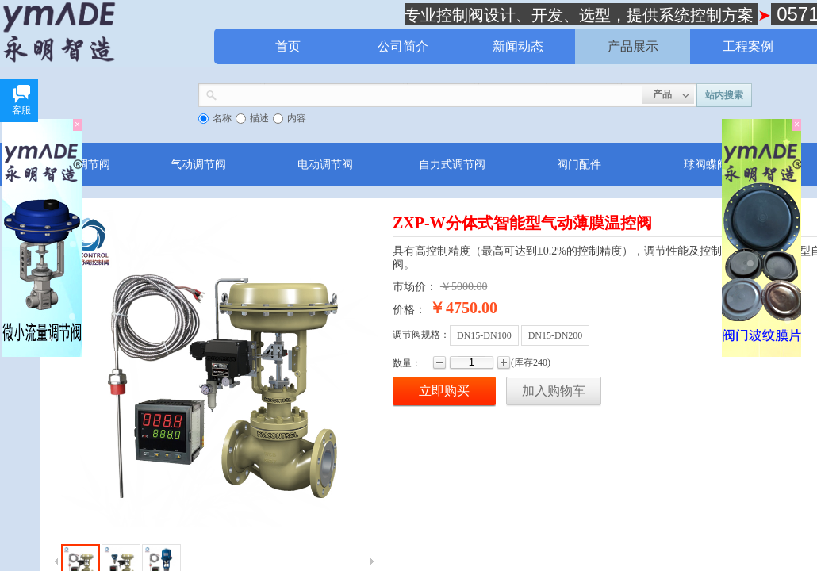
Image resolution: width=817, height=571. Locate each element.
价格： (409, 310)
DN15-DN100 (484, 335)
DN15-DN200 (555, 335)
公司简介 (403, 46)
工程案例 (748, 46)
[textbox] (429, 93)
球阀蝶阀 (706, 164)
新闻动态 (518, 46)
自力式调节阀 (452, 164)
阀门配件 (579, 164)
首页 (288, 46)
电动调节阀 (325, 164)
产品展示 (633, 46)
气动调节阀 (198, 164)
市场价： (415, 287)
